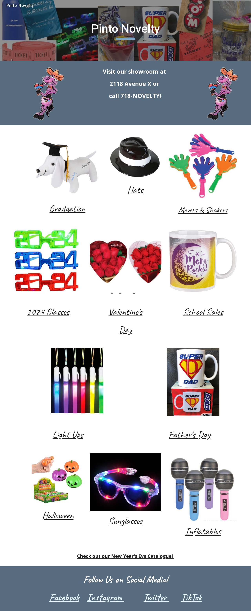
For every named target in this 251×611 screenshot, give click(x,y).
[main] (125, 30)
